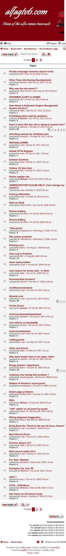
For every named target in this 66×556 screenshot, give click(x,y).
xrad (22, 145)
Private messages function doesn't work (31, 71)
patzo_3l (23, 411)
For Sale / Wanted (19, 460)
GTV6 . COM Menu (19, 485)
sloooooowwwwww (19, 331)
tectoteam (24, 462)
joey (22, 479)
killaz (22, 273)
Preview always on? (20, 443)
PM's (11, 400)
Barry (22, 248)
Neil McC (24, 214)
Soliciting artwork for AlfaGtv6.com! (29, 134)
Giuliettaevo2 (25, 231)
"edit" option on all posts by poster (28, 408)
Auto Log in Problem (20, 253)
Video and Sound (18, 348)
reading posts (16, 339)
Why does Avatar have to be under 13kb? (31, 356)
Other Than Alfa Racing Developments (30, 80)
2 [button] (36, 60)
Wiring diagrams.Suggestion (25, 417)
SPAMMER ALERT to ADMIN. (25, 97)
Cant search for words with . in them (29, 270)
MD (21, 74)
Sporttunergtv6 (26, 377)
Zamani (23, 118)
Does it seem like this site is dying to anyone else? (37, 124)
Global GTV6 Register (21, 151)
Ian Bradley (55, 548)
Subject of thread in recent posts (27, 383)
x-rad (22, 290)
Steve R (23, 282)
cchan (22, 265)
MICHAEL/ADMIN (18, 142)
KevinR (23, 82)
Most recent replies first (22, 451)
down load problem (19, 262)
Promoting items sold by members (28, 116)
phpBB (24, 550)
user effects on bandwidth (23, 322)
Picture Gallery (17, 211)
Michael (23, 179)
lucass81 (24, 136)
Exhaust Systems (18, 159)
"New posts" (16, 228)
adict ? (13, 477)
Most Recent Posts (19, 434)
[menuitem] (7, 43)
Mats (22, 111)
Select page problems (21, 391)
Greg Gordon (25, 91)
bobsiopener (25, 386)
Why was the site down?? (23, 88)
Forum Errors (16, 305)
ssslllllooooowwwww (20, 287)
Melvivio (23, 127)
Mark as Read (16, 202)
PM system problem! (20, 236)
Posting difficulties (19, 194)
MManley (24, 471)
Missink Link (16, 296)
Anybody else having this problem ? (29, 374)
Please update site (19, 176)
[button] (41, 60)
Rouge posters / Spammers (24, 365)
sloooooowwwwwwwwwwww (25, 314)
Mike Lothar (26, 548)
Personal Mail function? (22, 279)
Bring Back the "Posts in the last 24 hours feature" (37, 425)
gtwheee (23, 316)
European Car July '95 (21, 468)
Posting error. (16, 245)
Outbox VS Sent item (20, 168)
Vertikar (23, 496)
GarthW (23, 359)
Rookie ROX (25, 205)
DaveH (23, 325)
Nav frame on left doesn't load (25, 494)
